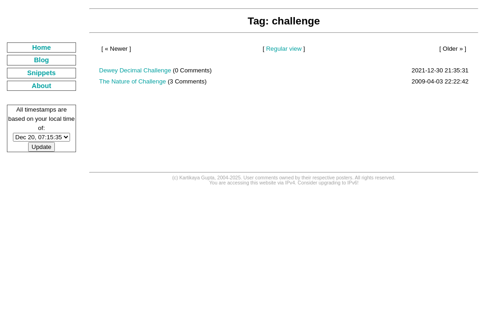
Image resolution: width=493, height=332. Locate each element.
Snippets (41, 73)
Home (41, 47)
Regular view (283, 48)
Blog (41, 60)
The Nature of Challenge (132, 81)
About (41, 85)
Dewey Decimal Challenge (135, 70)
